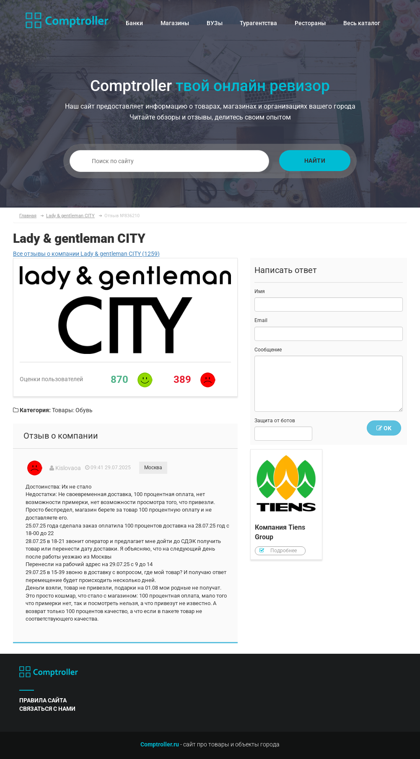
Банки (134, 23)
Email (260, 320)
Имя (259, 291)
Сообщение (268, 350)
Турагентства (258, 23)
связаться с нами (47, 708)
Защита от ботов (274, 421)
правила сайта (43, 700)
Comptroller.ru (159, 744)
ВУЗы (215, 23)
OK (383, 428)
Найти (315, 160)
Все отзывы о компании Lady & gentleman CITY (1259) (86, 253)
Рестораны (310, 23)
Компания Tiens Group (286, 504)
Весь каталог (361, 23)
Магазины (175, 23)
